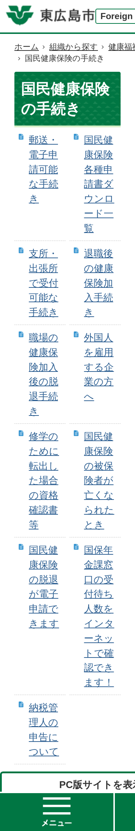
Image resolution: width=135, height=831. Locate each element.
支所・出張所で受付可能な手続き (43, 283)
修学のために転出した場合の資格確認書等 (44, 480)
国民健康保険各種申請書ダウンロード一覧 (99, 184)
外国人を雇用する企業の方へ (99, 367)
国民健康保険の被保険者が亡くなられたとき (99, 480)
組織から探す (73, 46)
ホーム (26, 46)
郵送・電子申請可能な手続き (43, 169)
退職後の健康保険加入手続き (98, 283)
